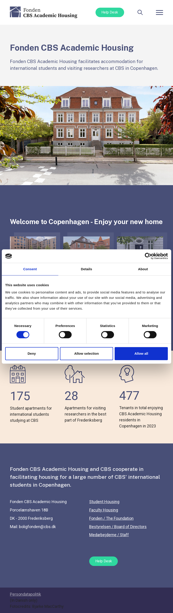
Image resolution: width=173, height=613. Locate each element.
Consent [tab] (30, 269)
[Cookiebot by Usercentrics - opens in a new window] (148, 256)
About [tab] (143, 269)
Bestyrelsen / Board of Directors (118, 526)
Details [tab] (86, 269)
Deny (31, 353)
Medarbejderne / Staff (109, 534)
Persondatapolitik (25, 594)
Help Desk (109, 12)
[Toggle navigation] (159, 12)
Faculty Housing (103, 510)
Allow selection (86, 353)
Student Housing (104, 501)
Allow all (141, 353)
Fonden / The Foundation (111, 518)
